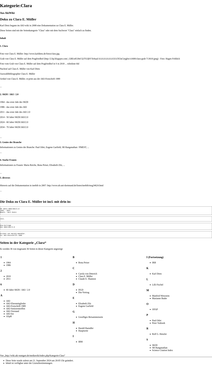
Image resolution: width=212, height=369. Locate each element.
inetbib (35, 185)
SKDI (17, 117)
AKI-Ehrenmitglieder (16, 306)
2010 (8, 278)
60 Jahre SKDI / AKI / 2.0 (18, 292)
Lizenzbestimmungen (42, 365)
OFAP (155, 311)
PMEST (82, 147)
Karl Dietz (35, 69)
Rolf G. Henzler (159, 336)
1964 (2, 102)
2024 (2, 122)
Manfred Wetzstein (160, 298)
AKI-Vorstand (12, 313)
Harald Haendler (18, 236)
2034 (2, 127)
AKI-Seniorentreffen (15, 311)
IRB (154, 265)
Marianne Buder (159, 300)
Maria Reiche (30, 165)
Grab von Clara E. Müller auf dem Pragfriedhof (21, 58)
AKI (23, 117)
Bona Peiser (42, 165)
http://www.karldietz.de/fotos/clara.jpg (41, 53)
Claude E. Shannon (87, 281)
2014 (2, 117)
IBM (80, 344)
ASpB (9, 318)
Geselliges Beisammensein (90, 319)
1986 (2, 107)
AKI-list (10, 316)
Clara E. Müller (16, 53)
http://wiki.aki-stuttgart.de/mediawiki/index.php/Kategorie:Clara (34, 358)
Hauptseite (83, 333)
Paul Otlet (40, 147)
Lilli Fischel (157, 287)
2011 (2, 112)
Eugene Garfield (53, 147)
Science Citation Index (162, 352)
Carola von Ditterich (87, 276)
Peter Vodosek (158, 325)
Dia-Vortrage (5, 227)
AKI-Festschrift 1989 (50, 79)
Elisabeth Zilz (55, 165)
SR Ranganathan (69, 147)
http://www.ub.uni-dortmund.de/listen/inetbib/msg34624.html (75, 185)
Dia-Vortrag (83, 294)
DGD (80, 292)
